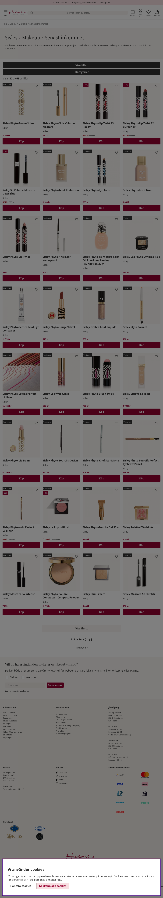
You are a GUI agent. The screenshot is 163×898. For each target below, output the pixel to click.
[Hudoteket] (17, 12)
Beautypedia (61, 722)
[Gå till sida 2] (74, 639)
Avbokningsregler (63, 733)
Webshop (31, 677)
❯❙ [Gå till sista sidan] (90, 639)
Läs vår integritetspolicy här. (17, 691)
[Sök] (77, 13)
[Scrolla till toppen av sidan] (81, 648)
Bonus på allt (104, 2)
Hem (5, 23)
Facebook (63, 773)
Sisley (13, 23)
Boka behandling (10, 715)
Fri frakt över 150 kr (61, 2)
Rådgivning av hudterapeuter (84, 2)
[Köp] (101, 141)
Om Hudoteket (9, 712)
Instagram (63, 776)
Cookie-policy (61, 728)
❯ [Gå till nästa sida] (81, 639)
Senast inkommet (38, 23)
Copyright (7, 737)
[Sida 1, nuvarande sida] (71, 639)
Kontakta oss (61, 714)
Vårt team (7, 726)
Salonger (7, 723)
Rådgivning (60, 717)
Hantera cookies (20, 886)
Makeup (22, 23)
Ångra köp (60, 731)
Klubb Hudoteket (10, 721)
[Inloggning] (140, 12)
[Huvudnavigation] (6, 12)
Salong (14, 677)
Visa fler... (81, 628)
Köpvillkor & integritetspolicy (68, 725)
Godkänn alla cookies (52, 886)
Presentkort (8, 718)
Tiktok (61, 779)
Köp (21, 141)
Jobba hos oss (9, 729)
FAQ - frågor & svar (64, 719)
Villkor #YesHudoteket (12, 732)
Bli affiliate (7, 735)
